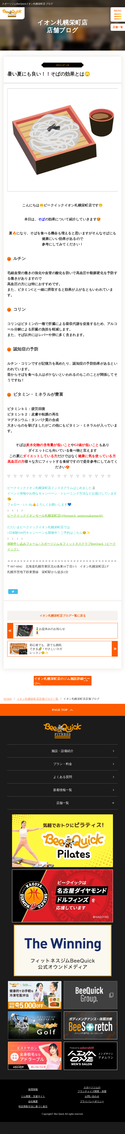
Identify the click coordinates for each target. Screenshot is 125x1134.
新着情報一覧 (62, 790)
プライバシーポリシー (92, 1101)
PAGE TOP (62, 709)
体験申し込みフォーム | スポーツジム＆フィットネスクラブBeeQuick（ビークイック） (61, 546)
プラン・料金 (62, 764)
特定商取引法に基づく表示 (33, 1106)
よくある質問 (62, 777)
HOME (8, 698)
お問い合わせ (92, 1096)
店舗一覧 (118, 27)
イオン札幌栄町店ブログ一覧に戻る (62, 615)
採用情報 (33, 1089)
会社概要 (33, 1101)
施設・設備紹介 (62, 751)
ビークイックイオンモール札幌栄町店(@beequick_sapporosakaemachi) (55, 515)
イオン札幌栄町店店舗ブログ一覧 (38, 698)
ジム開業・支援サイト (33, 1096)
